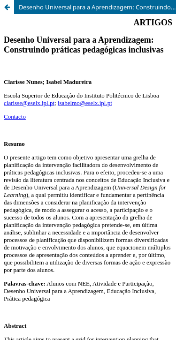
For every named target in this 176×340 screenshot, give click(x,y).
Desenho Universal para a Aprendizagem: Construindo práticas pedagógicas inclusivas (97, 7)
